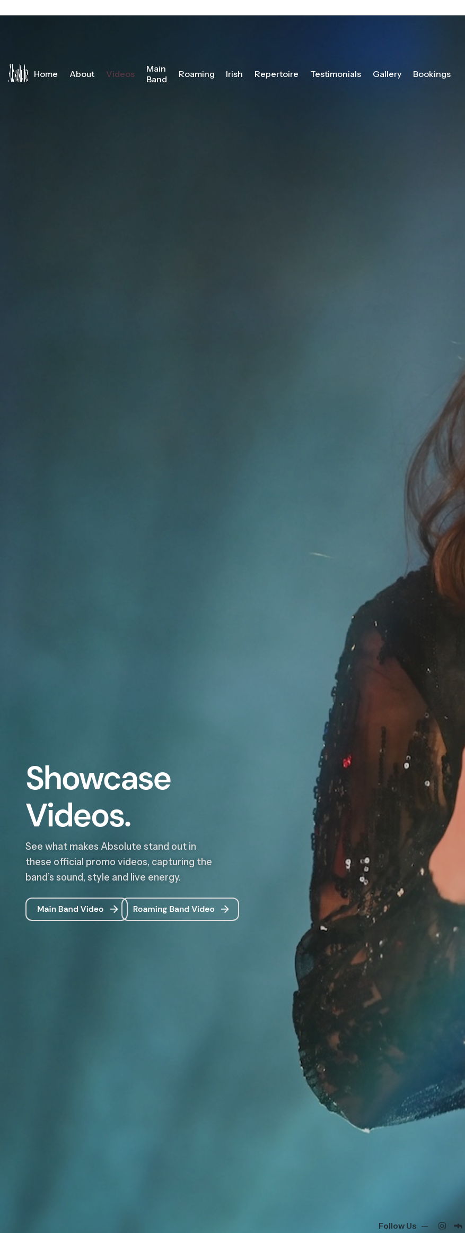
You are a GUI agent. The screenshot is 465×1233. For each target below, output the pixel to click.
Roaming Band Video (182, 910)
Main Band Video (78, 910)
